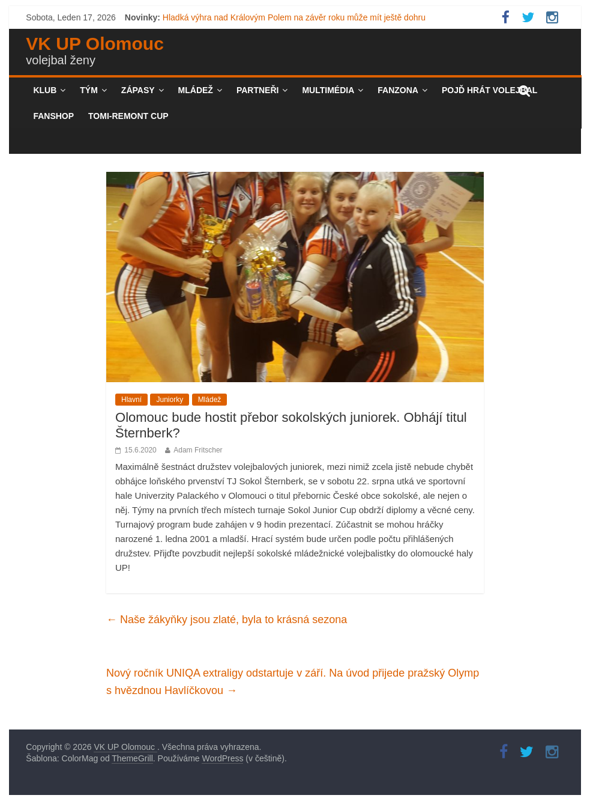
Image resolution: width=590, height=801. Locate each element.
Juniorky (169, 399)
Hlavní (131, 399)
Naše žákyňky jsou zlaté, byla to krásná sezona (226, 620)
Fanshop (53, 116)
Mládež (195, 90)
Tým (89, 90)
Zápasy (138, 90)
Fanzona (398, 90)
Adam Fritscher (197, 450)
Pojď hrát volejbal (489, 90)
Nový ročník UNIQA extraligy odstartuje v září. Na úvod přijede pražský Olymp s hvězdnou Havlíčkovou (292, 681)
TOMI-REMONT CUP (128, 116)
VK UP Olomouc (94, 43)
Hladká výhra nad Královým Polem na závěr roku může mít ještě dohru (294, 17)
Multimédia (328, 90)
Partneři (257, 90)
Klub (44, 90)
